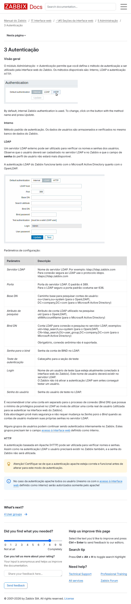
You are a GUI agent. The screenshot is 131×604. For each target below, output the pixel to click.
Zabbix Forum (109, 580)
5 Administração (108, 20)
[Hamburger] (123, 6)
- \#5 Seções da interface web (74, 20)
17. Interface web (41, 20)
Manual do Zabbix (15, 20)
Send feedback (16, 585)
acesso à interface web (56, 430)
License (69, 598)
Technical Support (80, 574)
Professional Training (114, 574)
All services (76, 580)
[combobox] (81, 7)
